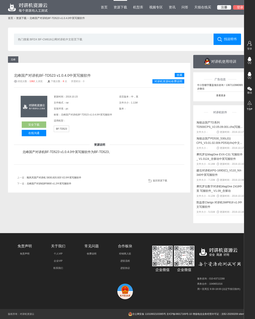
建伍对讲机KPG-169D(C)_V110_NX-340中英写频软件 (219, 172)
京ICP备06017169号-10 (179, 314)
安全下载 (33, 124)
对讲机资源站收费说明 (168, 81)
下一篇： (44, 183)
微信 (249, 92)
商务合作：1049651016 (210, 283)
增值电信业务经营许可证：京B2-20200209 (215, 314)
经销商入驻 (125, 253)
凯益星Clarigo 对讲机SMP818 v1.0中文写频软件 (219, 204)
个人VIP (58, 253)
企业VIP (58, 260)
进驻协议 (125, 268)
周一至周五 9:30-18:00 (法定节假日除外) (218, 289)
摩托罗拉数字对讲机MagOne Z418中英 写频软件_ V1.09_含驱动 (219, 188)
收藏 (179, 75)
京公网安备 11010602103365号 (147, 314)
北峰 (13, 59)
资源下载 (120, 4)
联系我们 (58, 268)
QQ (249, 62)
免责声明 (24, 253)
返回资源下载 (160, 180)
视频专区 (156, 7)
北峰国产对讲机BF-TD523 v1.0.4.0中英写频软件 (57, 18)
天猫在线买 (202, 7)
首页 (104, 7)
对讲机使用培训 (220, 61)
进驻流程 (125, 260)
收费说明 (91, 253)
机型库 (138, 7)
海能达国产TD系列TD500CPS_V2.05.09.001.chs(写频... (219, 124)
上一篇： (49, 177)
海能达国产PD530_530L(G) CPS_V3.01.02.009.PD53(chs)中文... (219, 140)
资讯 (172, 7)
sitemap (243, 314)
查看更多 (221, 95)
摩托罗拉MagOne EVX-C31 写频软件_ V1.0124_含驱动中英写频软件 (219, 156)
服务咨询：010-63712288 (211, 278)
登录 (240, 7)
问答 (184, 7)
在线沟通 (33, 133)
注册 (224, 7)
